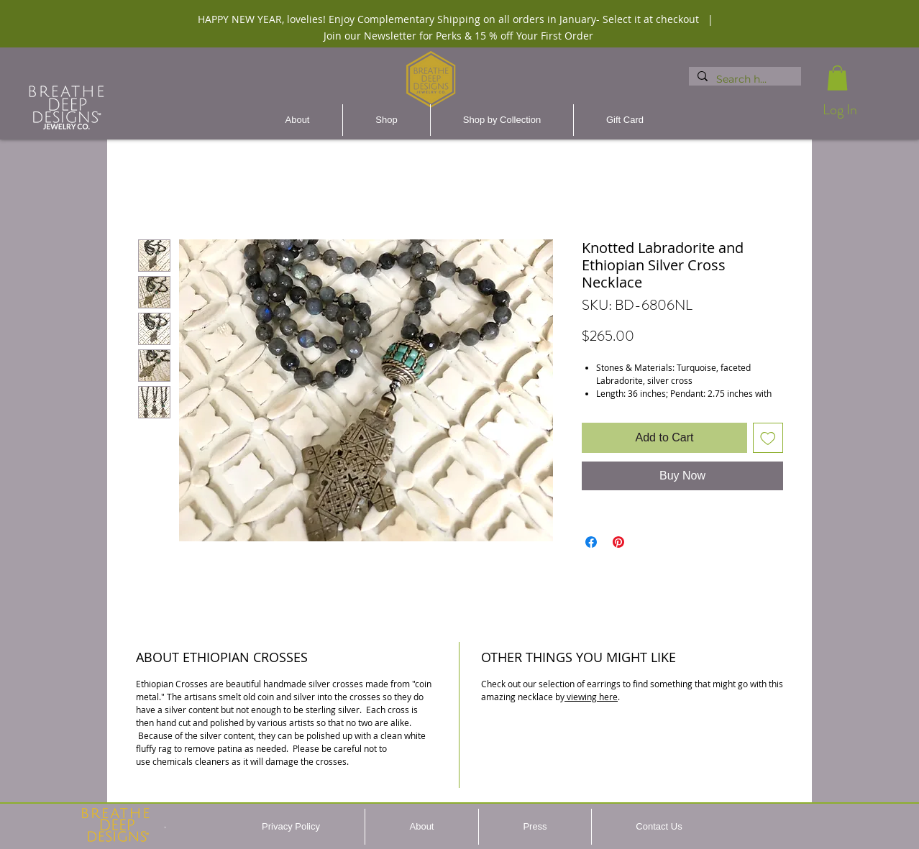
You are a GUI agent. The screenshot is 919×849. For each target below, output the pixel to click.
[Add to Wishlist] (768, 438)
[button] (837, 78)
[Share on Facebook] (591, 542)
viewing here (591, 696)
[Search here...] (743, 80)
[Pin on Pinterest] (618, 542)
